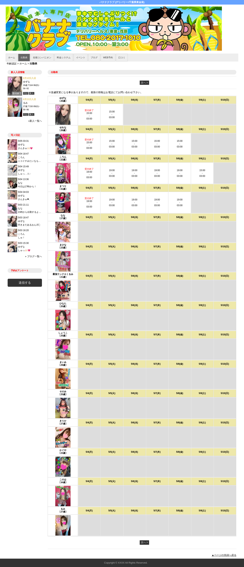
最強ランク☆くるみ (63, 274)
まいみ (62, 362)
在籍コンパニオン (42, 57)
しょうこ (62, 333)
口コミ (121, 57)
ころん (62, 156)
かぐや (62, 450)
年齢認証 (12, 63)
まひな (62, 244)
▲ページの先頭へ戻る (224, 555)
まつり (62, 186)
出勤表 (24, 57)
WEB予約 (108, 57)
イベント (80, 57)
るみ (63, 509)
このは (62, 479)
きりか (62, 421)
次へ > (144, 82)
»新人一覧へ (35, 120)
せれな (62, 127)
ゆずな (62, 98)
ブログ (94, 57)
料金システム (64, 57)
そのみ (62, 391)
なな (63, 215)
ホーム (11, 57)
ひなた (62, 303)
